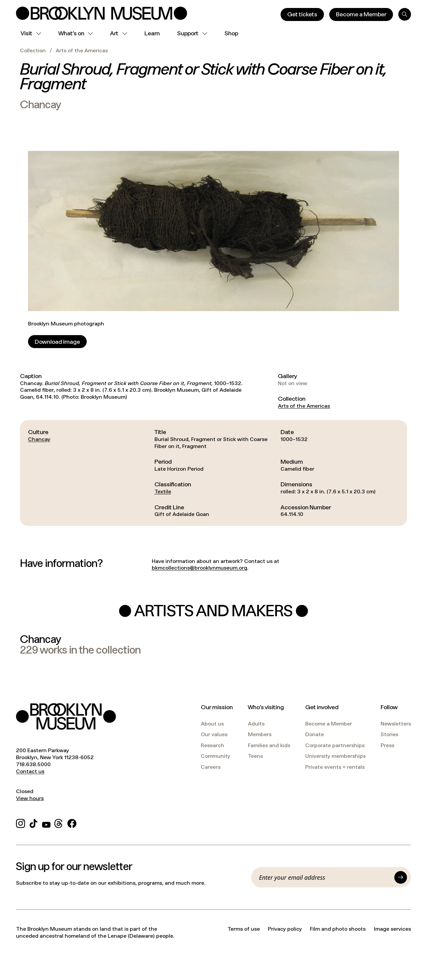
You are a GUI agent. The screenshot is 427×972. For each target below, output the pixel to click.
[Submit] (400, 877)
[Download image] (57, 341)
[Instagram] (20, 822)
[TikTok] (33, 822)
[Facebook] (71, 822)
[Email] (324, 877)
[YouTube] (46, 822)
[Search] (404, 14)
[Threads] (58, 822)
